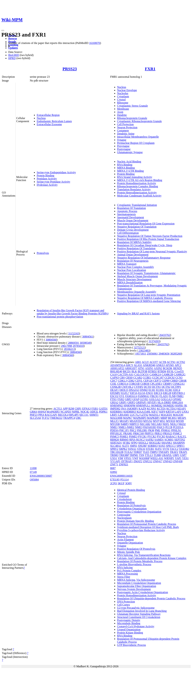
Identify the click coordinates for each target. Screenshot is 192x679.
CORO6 (144, 383)
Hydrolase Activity (47, 184)
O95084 (34, 479)
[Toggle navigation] (2, 30)
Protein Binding (45, 175)
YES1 (185, 458)
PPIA (41, 414)
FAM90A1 (144, 396)
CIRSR (182, 380)
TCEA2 (128, 452)
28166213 (69, 349)
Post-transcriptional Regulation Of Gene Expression (145, 223)
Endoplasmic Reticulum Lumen (54, 121)
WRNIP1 (169, 458)
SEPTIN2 (179, 439)
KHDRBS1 (116, 411)
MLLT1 (114, 421)
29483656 (163, 353)
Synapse (121, 139)
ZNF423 (167, 461)
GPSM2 (177, 399)
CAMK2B (167, 374)
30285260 (175, 353)
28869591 (73, 342)
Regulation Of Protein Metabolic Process (139, 561)
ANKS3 (160, 365)
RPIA (132, 439)
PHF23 (34, 414)
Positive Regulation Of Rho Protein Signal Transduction (148, 239)
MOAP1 (124, 421)
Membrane (123, 108)
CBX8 (129, 377)
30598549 (85, 342)
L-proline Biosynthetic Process (134, 564)
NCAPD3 (65, 411)
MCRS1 (172, 417)
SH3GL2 (143, 442)
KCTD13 (171, 408)
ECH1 (151, 390)
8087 (113, 468)
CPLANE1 (156, 383)
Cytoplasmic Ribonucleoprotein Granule (139, 121)
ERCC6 (158, 393)
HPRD (12, 58)
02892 (113, 472)
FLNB (172, 396)
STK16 (141, 448)
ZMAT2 (137, 461)
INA (123, 408)
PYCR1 (142, 436)
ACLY (145, 362)
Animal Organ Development (132, 254)
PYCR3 (161, 436)
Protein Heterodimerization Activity (137, 192)
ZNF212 (147, 461)
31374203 (154, 341)
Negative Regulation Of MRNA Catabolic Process (145, 298)
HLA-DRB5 (164, 402)
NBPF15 (134, 424)
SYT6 (166, 448)
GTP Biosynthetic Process (131, 645)
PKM (151, 430)
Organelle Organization (130, 542)
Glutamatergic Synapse (130, 152)
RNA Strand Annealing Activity (134, 177)
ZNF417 (157, 461)
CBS (122, 377)
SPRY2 (114, 448)
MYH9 (180, 421)
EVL (122, 396)
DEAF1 (114, 390)
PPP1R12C (116, 433)
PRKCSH (138, 433)
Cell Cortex (123, 604)
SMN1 (133, 445)
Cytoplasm (123, 96)
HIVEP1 (152, 402)
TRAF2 (174, 452)
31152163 (73, 333)
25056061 (152, 353)
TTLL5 (149, 455)
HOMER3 (169, 405)
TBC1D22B (116, 452)
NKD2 (182, 424)
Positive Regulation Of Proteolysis (136, 548)
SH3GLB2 (155, 442)
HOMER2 (157, 405)
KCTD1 (161, 408)
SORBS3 (153, 445)
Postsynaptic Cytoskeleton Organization (139, 511)
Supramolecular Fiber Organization (136, 586)
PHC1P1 (124, 430)
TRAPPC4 (69, 417)
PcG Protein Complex (129, 570)
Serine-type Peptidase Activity (53, 181)
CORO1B (134, 383)
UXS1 (113, 458)
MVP (156, 421)
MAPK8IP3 (139, 417)
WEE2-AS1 (156, 458)
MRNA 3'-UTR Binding (130, 170)
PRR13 (158, 433)
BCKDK (168, 368)
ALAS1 (138, 365)
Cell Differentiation (128, 232)
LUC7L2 (135, 414)
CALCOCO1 (141, 374)
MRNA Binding (126, 167)
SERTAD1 (116, 442)
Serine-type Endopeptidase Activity (56, 172)
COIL (113, 383)
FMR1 (180, 396)
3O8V (128, 483)
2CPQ (113, 483)
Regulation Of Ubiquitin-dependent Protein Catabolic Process (151, 598)
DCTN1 (156, 386)
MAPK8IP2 (53, 411)
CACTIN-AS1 (125, 374)
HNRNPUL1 (143, 405)
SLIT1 (125, 445)
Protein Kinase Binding (130, 632)
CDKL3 (122, 380)
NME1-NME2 (126, 427)
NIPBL (76, 411)
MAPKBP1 (153, 417)
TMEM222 (56, 417)
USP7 (183, 455)
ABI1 (138, 362)
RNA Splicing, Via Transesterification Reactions (143, 555)
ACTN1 (171, 362)
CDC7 (113, 380)
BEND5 (177, 368)
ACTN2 (180, 362)
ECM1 (169, 390)
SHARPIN (179, 442)
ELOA (141, 393)
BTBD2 (152, 371)
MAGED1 (166, 414)
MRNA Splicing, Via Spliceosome (136, 579)
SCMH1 (169, 439)
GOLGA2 (154, 399)
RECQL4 (63, 414)
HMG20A (177, 402)
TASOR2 (184, 448)
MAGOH (178, 414)
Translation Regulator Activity (134, 189)
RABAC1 (171, 436)
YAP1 (178, 458)
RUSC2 (140, 439)
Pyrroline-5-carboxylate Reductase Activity (141, 530)
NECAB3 (156, 424)
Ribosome (122, 102)
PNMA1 (165, 430)
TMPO (154, 452)
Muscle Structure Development (134, 279)
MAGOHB (116, 417)
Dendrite (122, 115)
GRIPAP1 (141, 402)
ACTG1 (57, 408)
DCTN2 (165, 386)
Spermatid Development (130, 217)
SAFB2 (149, 439)
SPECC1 (171, 445)
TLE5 (146, 452)
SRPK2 (123, 448)
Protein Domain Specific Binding (135, 520)
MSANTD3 (136, 421)
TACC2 (174, 448)
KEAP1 (181, 408)
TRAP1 (183, 452)
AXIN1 (149, 368)
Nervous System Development (134, 589)
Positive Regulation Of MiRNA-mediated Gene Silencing (149, 301)
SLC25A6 (35, 417)
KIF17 (155, 411)
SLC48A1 (115, 445)
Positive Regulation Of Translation (136, 248)
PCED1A (178, 427)
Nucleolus (122, 93)
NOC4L (84, 411)
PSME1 (124, 436)
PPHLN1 (176, 430)
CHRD (174, 380)
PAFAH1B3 (149, 427)
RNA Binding (124, 164)
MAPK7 (127, 417)
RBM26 (114, 439)
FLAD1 (163, 396)
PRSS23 (70, 69)
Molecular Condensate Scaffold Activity (139, 195)
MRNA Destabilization (130, 282)
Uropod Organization (128, 629)
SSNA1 (132, 448)
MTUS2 (147, 421)
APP (65, 408)
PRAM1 (127, 433)
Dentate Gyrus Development (133, 229)
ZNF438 (178, 461)
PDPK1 (103, 411)
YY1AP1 (115, 461)
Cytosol (121, 99)
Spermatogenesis (126, 214)
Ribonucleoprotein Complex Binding (137, 186)
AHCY (129, 365)
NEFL (166, 424)
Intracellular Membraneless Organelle (138, 136)
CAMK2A (155, 374)
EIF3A (134, 393)
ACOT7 (153, 362)
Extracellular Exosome (49, 124)
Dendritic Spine (125, 133)
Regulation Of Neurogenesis (132, 260)
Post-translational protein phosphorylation (60, 316)
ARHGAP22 (117, 368)
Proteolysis (43, 253)
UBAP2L (167, 455)
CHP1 (78, 408)
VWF (135, 458)
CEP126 (148, 380)
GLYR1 (144, 399)
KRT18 (170, 411)
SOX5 (161, 445)
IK (185, 405)
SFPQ (134, 442)
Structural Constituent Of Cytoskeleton (138, 617)
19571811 (140, 353)
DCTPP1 (176, 386)
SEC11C (84, 414)
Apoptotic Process (127, 211)
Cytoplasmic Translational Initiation (137, 204)
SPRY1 (180, 445)
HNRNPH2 (116, 405)
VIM (120, 458)
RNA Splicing (125, 567)
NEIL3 (174, 424)
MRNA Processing (127, 573)
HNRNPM (129, 405)
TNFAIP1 (163, 452)
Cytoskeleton (124, 499)
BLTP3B (142, 371)
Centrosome (123, 514)
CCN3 (179, 377)
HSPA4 (42, 411)
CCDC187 (158, 377)
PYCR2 (151, 436)
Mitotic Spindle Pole (128, 551)
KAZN (142, 408)
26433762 (164, 335)
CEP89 (165, 380)
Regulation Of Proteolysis (131, 505)
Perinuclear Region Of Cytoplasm (135, 142)
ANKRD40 (149, 365)
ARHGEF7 (131, 368)
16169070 (94, 43)
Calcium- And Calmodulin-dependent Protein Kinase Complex (151, 558)
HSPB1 (179, 405)
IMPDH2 (115, 408)
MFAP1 (182, 417)
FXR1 (150, 69)
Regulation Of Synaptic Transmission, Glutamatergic (146, 273)
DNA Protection (126, 601)
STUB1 (150, 448)
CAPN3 (114, 377)
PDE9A (114, 430)
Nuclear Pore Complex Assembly (135, 267)
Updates (13, 47)
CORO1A (122, 383)
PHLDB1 (142, 430)
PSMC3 (177, 433)
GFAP (135, 399)
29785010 (78, 345)
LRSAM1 (123, 414)
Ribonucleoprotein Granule (132, 118)
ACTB (162, 362)
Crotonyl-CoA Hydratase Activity (135, 626)
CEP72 (157, 380)
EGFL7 (125, 393)
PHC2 (133, 430)
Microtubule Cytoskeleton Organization (139, 582)
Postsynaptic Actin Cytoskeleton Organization (142, 592)
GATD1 (103, 408)
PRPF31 (149, 433)
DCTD (147, 386)
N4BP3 (124, 424)
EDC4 (176, 390)
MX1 (162, 421)
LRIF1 (114, 414)
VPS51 (128, 458)
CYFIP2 (138, 386)
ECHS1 (160, 390)
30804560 (51, 339)
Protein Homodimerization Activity (136, 183)
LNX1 (185, 411)
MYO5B (115, 424)
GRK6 (33, 411)
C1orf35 (179, 371)
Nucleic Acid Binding (129, 161)
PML (157, 430)
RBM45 (124, 439)
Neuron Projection (127, 127)
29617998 (66, 345)
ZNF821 (123, 464)
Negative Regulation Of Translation (136, 226)
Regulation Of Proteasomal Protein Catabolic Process (146, 524)
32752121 (139, 347)
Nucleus (41, 118)
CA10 (113, 374)
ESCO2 (114, 396)
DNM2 (144, 390)
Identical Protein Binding (131, 489)
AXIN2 (158, 368)
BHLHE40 (116, 371)
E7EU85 (115, 479)
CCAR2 (137, 377)
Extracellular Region (48, 115)
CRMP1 (167, 383)
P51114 (124, 479)
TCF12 (45, 417)
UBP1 (176, 455)
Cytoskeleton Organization (132, 508)
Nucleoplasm (124, 517)
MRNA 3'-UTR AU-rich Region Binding (139, 180)
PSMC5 (114, 436)
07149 (33, 472)
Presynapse (123, 146)
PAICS (161, 427)
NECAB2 (145, 424)
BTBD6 (162, 371)
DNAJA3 (134, 390)
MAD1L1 (154, 414)
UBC (78, 417)
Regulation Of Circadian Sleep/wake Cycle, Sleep (144, 245)
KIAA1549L (144, 411)
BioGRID (13, 55)
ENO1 (149, 393)
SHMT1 (93, 414)
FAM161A (131, 396)
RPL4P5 (73, 414)
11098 (33, 468)
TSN (141, 455)
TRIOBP (124, 455)
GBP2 (128, 399)
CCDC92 (169, 377)
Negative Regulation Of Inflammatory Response (143, 257)
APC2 (178, 365)
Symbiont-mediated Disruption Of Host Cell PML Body (148, 527)
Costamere (123, 130)
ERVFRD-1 (178, 393)
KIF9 (162, 411)
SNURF (142, 445)
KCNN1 (151, 408)
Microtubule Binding (128, 623)
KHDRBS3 (129, 411)
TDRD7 (137, 452)
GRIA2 (114, 402)
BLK (134, 371)
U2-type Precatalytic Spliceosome (136, 607)
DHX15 (123, 390)
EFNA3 (86, 408)
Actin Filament (125, 539)
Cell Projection (125, 124)
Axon (120, 111)
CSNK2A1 (179, 383)
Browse (12, 38)
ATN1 (141, 368)
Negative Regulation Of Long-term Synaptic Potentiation (148, 294)
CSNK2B (115, 386)
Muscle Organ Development (132, 220)
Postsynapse (123, 149)
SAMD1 (159, 439)
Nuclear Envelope (127, 90)
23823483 (143, 350)
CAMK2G (180, 374)
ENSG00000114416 (121, 475)
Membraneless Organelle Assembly (136, 291)
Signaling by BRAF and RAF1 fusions (138, 313)
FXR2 (120, 399)
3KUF (121, 483)
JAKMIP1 (132, 408)
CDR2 (131, 380)
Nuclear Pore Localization (131, 270)
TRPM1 (133, 455)
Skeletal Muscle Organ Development (137, 276)
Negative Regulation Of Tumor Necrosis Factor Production (149, 235)
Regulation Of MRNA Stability (134, 242)
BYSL (170, 371)
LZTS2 (144, 414)
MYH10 (170, 421)
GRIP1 (123, 402)
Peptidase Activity (47, 178)
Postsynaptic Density (128, 620)
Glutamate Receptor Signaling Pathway (139, 613)
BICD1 (127, 371)
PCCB (168, 427)
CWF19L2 (127, 386)
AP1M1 (169, 365)
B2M (71, 408)
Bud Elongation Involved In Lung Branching (142, 610)
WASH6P (144, 458)
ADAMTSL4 (117, 365)
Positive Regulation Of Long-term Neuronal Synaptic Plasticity (152, 251)
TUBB (157, 455)
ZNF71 (114, 464)
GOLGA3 (166, 399)
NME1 (114, 427)
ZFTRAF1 (127, 461)
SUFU (158, 448)
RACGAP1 (51, 414)
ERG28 (167, 393)
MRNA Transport (126, 263)
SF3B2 (126, 442)
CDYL (139, 380)
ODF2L (94, 411)
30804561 (87, 336)
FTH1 (113, 399)
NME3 (139, 427)
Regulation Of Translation (131, 208)
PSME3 (133, 436)
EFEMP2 (115, 393)
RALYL (182, 436)
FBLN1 (154, 396)
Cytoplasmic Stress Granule (132, 105)
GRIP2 (131, 402)
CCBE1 (147, 377)
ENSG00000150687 (41, 475)
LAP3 (178, 411)
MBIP (163, 417)
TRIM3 (114, 455)
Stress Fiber (123, 576)
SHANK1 (166, 442)
